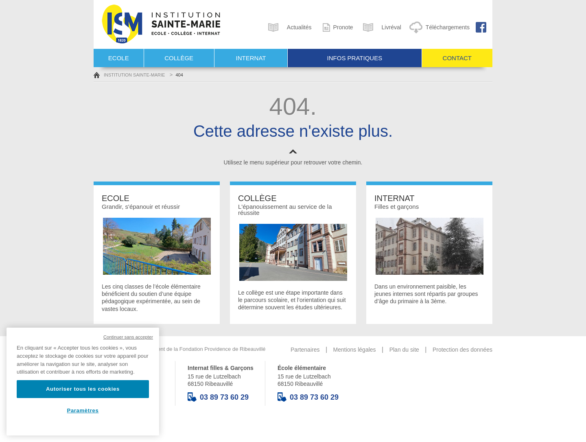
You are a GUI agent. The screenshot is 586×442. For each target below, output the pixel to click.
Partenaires (305, 349)
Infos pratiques (355, 58)
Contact (457, 58)
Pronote (335, 27)
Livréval (380, 27)
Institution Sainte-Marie (129, 74)
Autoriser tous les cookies (83, 389)
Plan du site (404, 349)
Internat (251, 58)
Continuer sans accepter (128, 337)
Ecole (118, 58)
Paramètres (83, 410)
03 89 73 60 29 (218, 397)
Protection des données (462, 349)
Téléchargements (438, 27)
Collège (178, 58)
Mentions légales (354, 349)
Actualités (288, 27)
